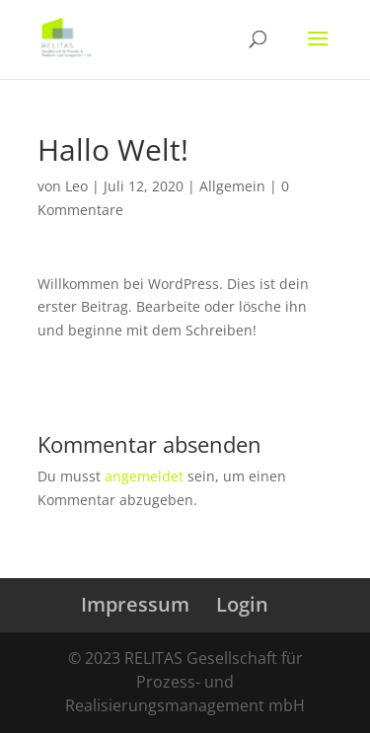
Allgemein (232, 186)
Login (242, 604)
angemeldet (144, 476)
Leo (76, 186)
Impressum (135, 604)
